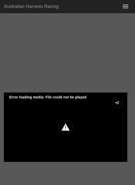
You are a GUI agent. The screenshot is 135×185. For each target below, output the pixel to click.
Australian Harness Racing (31, 6)
